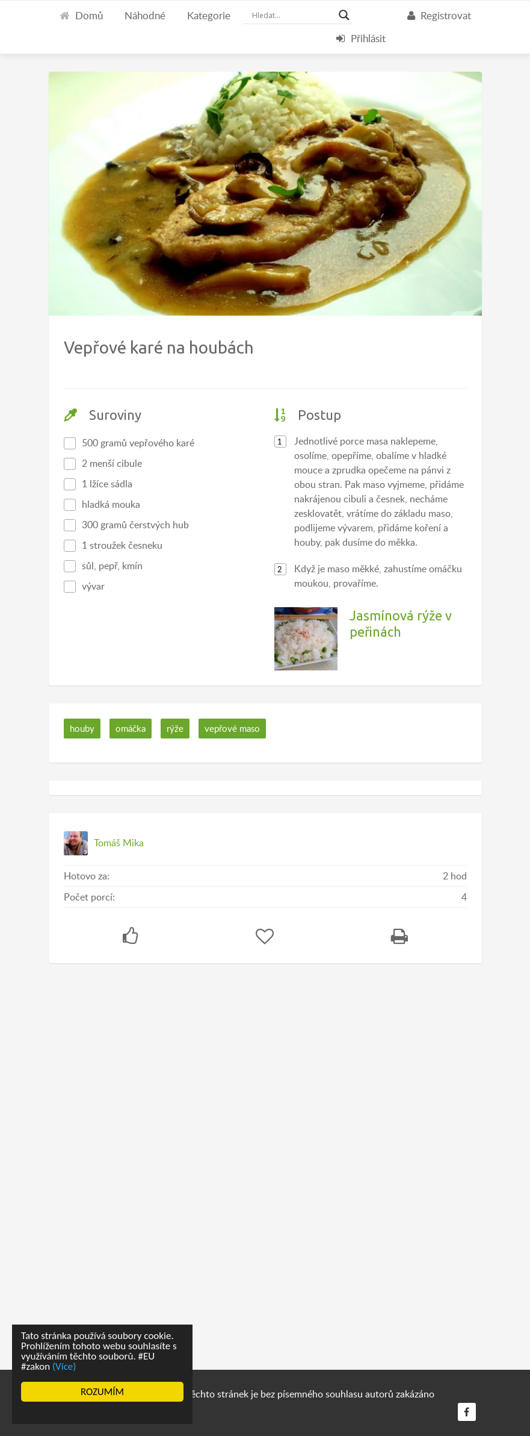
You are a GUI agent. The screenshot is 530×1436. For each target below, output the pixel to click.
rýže (175, 728)
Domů (81, 15)
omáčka (131, 728)
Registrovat (439, 15)
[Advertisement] (139, 1162)
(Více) (64, 1366)
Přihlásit (361, 38)
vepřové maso (232, 728)
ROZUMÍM (102, 1391)
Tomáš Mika (119, 842)
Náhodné (145, 15)
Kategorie (208, 15)
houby (82, 728)
